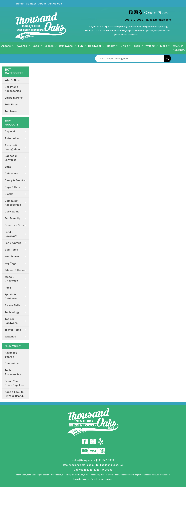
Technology (12, 312)
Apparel (10, 131)
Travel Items (13, 329)
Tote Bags (11, 104)
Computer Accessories (13, 202)
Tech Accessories (13, 372)
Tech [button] (137, 45)
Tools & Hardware (11, 320)
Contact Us (12, 363)
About (42, 3)
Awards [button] (22, 45)
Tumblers (11, 111)
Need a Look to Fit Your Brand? (14, 393)
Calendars (11, 173)
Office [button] (124, 45)
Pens (8, 287)
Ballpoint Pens (14, 97)
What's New (12, 80)
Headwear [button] (95, 45)
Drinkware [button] (66, 45)
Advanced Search (11, 354)
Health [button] (111, 45)
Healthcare (12, 256)
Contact (31, 3)
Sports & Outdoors (11, 296)
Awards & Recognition (12, 147)
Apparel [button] (6, 45)
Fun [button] (80, 45)
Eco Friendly (12, 218)
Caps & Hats (12, 187)
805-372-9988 (134, 19)
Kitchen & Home (15, 270)
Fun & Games (13, 242)
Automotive (12, 138)
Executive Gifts (14, 225)
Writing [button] (150, 45)
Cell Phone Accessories (13, 88)
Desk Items (12, 211)
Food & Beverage (11, 234)
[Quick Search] (129, 58)
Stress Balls (12, 305)
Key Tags (10, 263)
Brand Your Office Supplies (14, 383)
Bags (8, 166)
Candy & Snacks (15, 180)
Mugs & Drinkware (11, 278)
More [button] (163, 45)
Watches (10, 336)
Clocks (9, 193)
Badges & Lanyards (11, 157)
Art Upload (55, 3)
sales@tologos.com (158, 19)
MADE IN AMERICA (179, 47)
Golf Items (11, 249)
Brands (49, 45)
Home (20, 3)
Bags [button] (35, 45)
